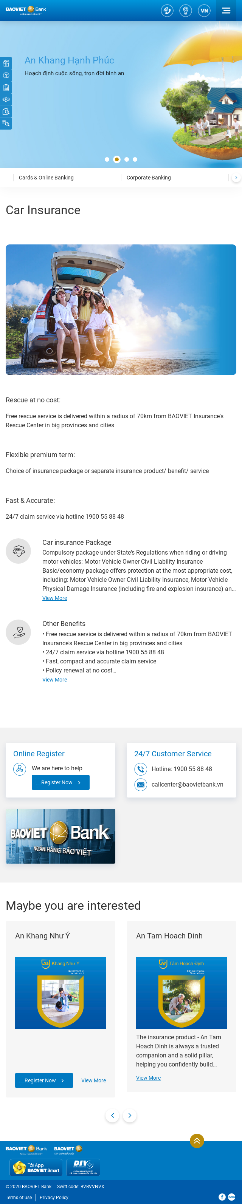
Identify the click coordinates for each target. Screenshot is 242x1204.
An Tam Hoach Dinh (169, 935)
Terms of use (19, 1197)
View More (93, 1080)
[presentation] (236, 177)
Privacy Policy (54, 1197)
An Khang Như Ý (42, 935)
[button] (107, 159)
